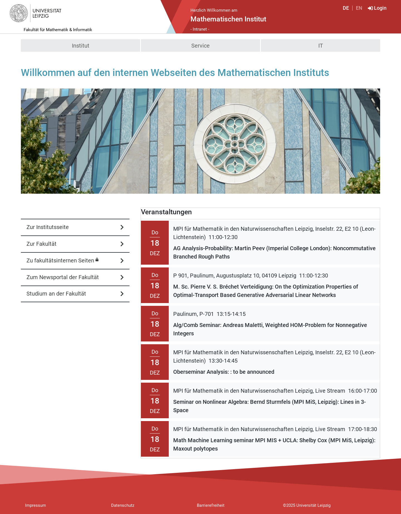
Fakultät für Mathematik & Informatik (58, 29)
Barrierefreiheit (210, 505)
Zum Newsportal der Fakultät (62, 277)
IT (320, 45)
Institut (80, 45)
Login (380, 8)
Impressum (35, 505)
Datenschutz (122, 505)
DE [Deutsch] (346, 8)
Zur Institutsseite (47, 227)
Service (200, 45)
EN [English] (359, 8)
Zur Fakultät (41, 243)
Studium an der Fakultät (56, 293)
